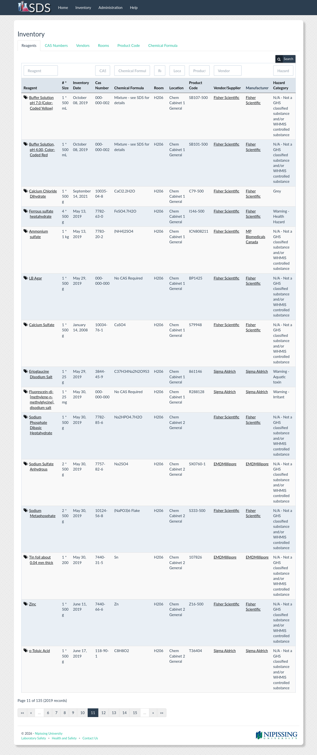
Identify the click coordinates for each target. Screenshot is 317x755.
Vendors (82, 45)
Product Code (128, 45)
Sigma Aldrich (225, 371)
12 (103, 712)
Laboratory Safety (33, 738)
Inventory (83, 7)
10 (82, 712)
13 (114, 712)
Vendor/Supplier (227, 88)
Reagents (29, 45)
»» (161, 712)
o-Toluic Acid (39, 650)
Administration (111, 7)
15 (135, 712)
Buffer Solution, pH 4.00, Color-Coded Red (42, 149)
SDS (34, 7)
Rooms (103, 45)
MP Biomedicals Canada (255, 236)
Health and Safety (64, 738)
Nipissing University (48, 733)
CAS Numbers (56, 45)
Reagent (30, 88)
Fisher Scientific (226, 97)
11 (93, 712)
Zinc (32, 604)
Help (134, 7)
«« (22, 712)
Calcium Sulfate (41, 324)
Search (284, 59)
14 (124, 712)
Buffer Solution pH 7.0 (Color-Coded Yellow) (41, 102)
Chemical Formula (163, 45)
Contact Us (90, 738)
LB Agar (35, 278)
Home (63, 7)
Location (176, 88)
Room (159, 88)
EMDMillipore (225, 464)
